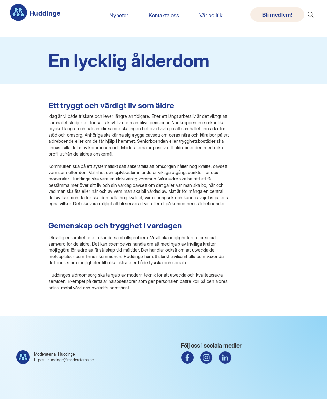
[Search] (310, 14)
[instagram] (206, 357)
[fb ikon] (187, 357)
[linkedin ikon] (225, 357)
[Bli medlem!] (277, 14)
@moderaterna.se (79, 359)
